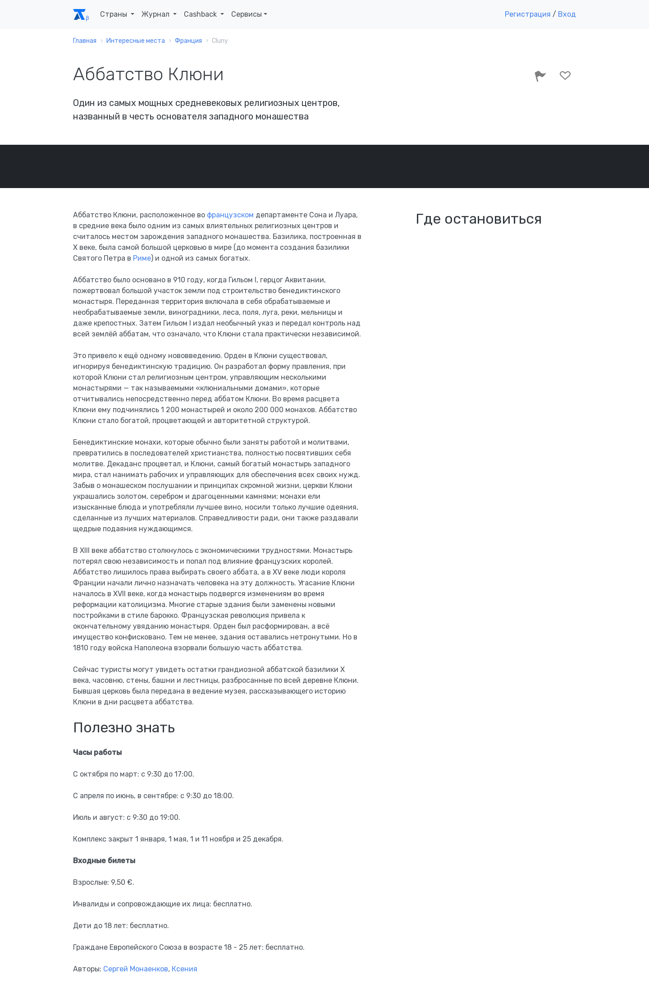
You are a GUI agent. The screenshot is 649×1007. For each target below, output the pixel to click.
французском (230, 215)
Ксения (184, 969)
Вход (567, 14)
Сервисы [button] (246, 14)
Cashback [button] (201, 14)
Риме (142, 258)
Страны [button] (114, 14)
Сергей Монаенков (135, 969)
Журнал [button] (156, 14)
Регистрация (528, 14)
